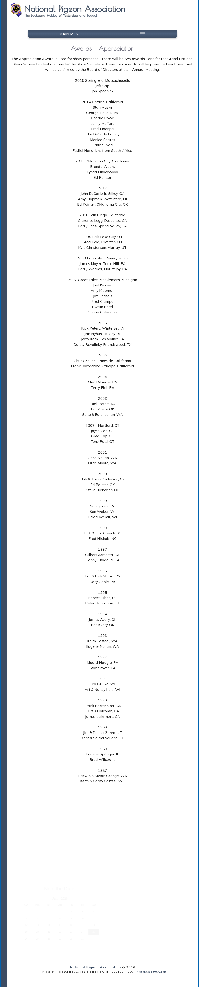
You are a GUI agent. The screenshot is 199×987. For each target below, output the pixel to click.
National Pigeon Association (95, 967)
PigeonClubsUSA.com (152, 971)
